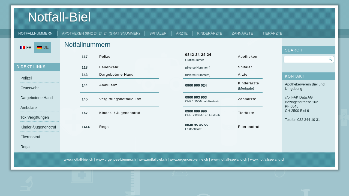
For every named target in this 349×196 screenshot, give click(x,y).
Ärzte (182, 33)
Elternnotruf (30, 137)
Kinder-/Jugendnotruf (38, 127)
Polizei (26, 78)
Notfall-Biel (59, 17)
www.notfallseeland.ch (267, 159)
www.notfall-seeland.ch (229, 159)
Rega (24, 147)
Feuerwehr (29, 88)
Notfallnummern (35, 33)
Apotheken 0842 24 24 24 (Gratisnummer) (101, 33)
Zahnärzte (242, 33)
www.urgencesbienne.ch (189, 159)
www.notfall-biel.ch (78, 159)
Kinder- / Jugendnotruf (119, 113)
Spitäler (158, 33)
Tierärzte (272, 33)
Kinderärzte (209, 33)
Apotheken (247, 56)
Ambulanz (28, 107)
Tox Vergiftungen (34, 117)
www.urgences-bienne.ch (116, 159)
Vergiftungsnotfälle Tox (120, 99)
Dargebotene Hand (36, 98)
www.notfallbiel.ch (153, 159)
